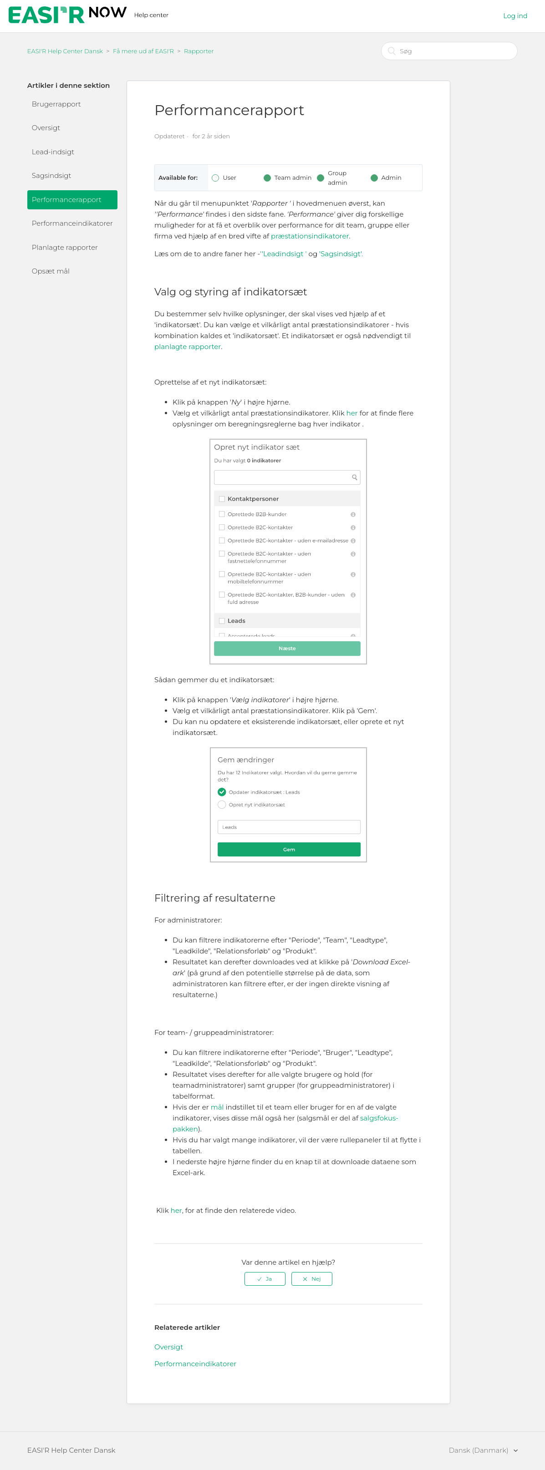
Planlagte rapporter (65, 247)
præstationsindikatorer (310, 236)
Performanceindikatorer (72, 223)
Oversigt (46, 127)
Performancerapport (67, 199)
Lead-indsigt (53, 151)
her (352, 413)
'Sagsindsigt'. (341, 253)
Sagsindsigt (51, 175)
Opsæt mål (51, 271)
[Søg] (449, 51)
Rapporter (199, 51)
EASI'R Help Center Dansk (65, 51)
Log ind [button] (516, 16)
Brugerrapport (56, 104)
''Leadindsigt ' (283, 253)
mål (217, 1107)
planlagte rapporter (187, 346)
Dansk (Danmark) (479, 1450)
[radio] (264, 1279)
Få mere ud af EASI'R (143, 51)
